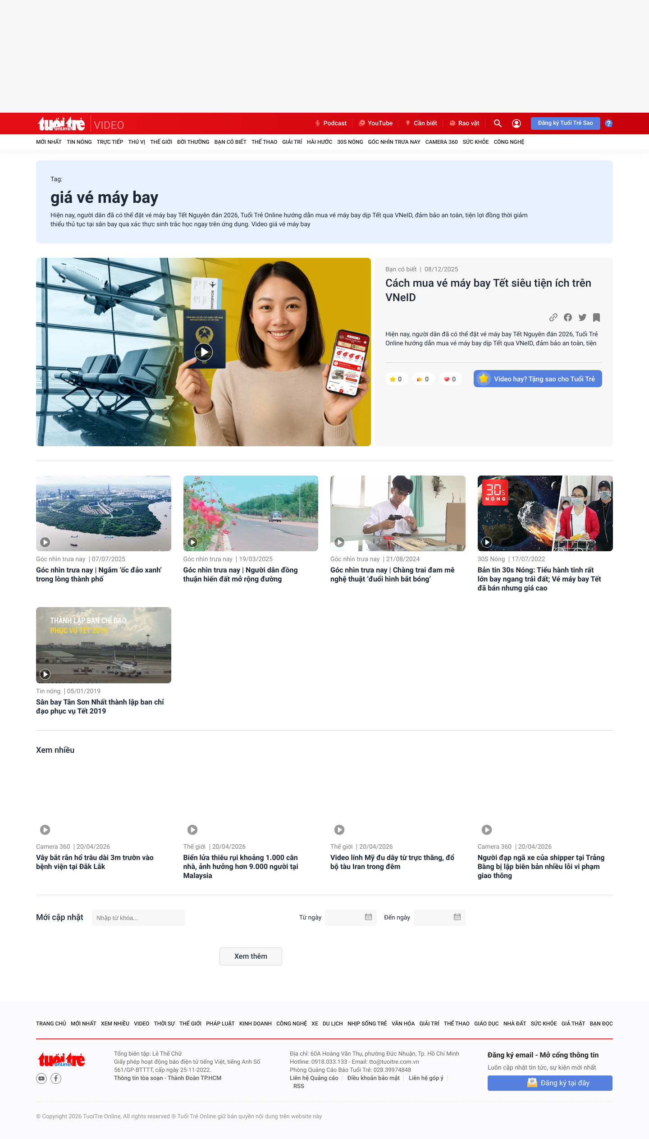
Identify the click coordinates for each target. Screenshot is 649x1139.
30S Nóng (350, 142)
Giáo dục (486, 1023)
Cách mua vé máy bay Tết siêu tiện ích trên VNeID (488, 290)
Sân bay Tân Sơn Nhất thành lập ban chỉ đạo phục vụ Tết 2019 (100, 706)
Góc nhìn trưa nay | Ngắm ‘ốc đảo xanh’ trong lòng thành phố (99, 574)
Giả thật (573, 1023)
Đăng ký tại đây (565, 1083)
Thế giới (161, 142)
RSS (298, 1086)
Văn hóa (403, 1023)
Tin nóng (79, 142)
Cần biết (420, 123)
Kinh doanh (255, 1023)
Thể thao (264, 142)
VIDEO (109, 125)
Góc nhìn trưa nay (394, 142)
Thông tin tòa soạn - (141, 1078)
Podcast (330, 123)
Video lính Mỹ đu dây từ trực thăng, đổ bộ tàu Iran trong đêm (392, 862)
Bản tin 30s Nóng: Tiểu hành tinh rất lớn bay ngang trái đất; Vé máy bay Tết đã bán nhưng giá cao (539, 579)
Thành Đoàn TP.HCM (194, 1078)
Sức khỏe (476, 142)
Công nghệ (509, 142)
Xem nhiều (55, 750)
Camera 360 (441, 142)
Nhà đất (514, 1023)
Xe (314, 1023)
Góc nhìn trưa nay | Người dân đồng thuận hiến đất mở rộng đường (240, 574)
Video (141, 1023)
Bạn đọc (601, 1023)
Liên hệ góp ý (426, 1078)
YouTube (375, 123)
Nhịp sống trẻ (367, 1023)
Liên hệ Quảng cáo (314, 1078)
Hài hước (319, 142)
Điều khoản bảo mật (373, 1078)
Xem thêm (250, 956)
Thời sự (164, 1023)
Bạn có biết (231, 142)
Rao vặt (464, 123)
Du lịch (333, 1023)
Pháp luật (220, 1023)
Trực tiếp (110, 142)
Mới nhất (49, 142)
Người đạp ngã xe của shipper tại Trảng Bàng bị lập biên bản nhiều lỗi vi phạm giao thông (541, 866)
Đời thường (193, 142)
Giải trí (292, 142)
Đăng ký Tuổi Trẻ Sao (565, 123)
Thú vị (136, 142)
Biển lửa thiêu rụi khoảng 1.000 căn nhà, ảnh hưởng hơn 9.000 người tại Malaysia (240, 866)
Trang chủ (51, 1023)
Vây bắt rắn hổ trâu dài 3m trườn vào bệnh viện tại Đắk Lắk (95, 862)
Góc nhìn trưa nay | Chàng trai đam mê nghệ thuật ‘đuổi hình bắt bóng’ (392, 574)
